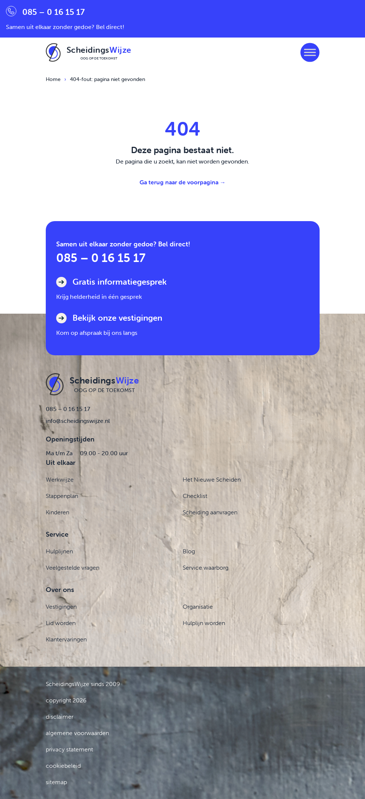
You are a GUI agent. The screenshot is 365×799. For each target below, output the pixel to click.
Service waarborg (205, 567)
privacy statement (69, 749)
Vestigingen (61, 606)
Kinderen (57, 512)
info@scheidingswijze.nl (78, 420)
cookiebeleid (63, 765)
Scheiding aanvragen (210, 512)
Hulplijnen (59, 551)
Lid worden (61, 623)
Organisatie (198, 606)
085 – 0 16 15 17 (100, 257)
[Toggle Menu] (309, 52)
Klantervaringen (66, 639)
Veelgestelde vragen (72, 567)
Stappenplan (62, 495)
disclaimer (59, 716)
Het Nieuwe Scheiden (212, 479)
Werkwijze (60, 479)
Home (53, 79)
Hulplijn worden (204, 623)
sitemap (56, 782)
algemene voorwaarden (77, 733)
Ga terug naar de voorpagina (183, 182)
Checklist (195, 495)
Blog (189, 551)
